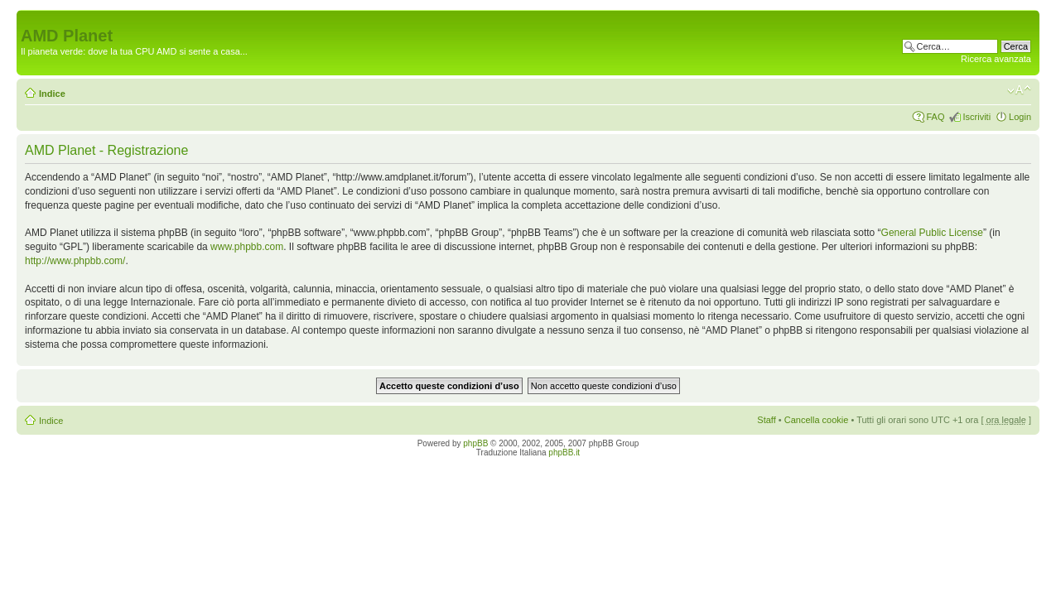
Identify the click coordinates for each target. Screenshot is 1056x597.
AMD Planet (67, 35)
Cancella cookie (816, 420)
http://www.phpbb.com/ (75, 261)
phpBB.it (564, 452)
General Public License (932, 232)
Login (1020, 117)
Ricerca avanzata (996, 59)
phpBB (475, 443)
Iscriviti (976, 117)
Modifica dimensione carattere (1019, 90)
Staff (766, 420)
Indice (52, 94)
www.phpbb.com (246, 247)
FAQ (935, 117)
